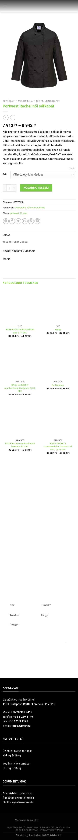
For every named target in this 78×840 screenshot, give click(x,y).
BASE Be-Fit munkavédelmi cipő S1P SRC (20, 331)
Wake (58, 329)
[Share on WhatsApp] (6, 221)
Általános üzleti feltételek (18, 798)
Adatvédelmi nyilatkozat (17, 793)
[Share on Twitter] (18, 221)
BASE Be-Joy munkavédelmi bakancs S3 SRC (20, 445)
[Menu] (5, 6)
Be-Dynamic (58, 385)
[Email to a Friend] (25, 221)
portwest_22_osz (18, 213)
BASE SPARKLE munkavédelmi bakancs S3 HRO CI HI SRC (58, 446)
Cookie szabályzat (26, 830)
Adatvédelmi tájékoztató (22, 827)
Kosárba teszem (36, 187)
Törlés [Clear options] (72, 168)
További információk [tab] (15, 242)
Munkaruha (25, 101)
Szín (5, 174)
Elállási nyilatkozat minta (18, 802)
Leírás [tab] (6, 235)
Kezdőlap (9, 101)
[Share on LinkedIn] (37, 221)
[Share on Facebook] (12, 221)
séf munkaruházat (48, 101)
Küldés (38, 654)
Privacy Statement (51, 830)
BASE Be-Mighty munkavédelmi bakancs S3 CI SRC (20, 387)
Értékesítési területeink (55, 827)
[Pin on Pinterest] (31, 221)
